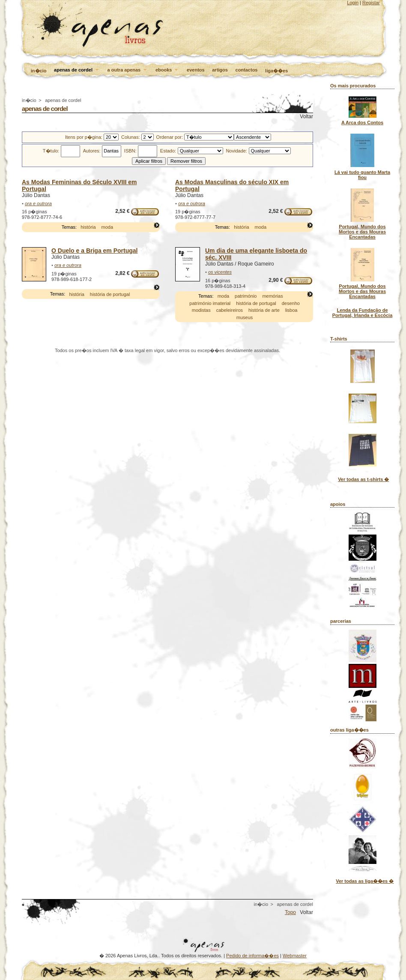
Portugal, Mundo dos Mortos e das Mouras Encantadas (362, 231)
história (88, 227)
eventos (196, 69)
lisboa (291, 310)
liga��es (276, 70)
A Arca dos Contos (362, 122)
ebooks (167, 70)
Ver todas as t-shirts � (363, 479)
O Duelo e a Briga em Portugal (94, 250)
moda (107, 227)
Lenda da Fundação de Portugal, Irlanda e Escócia (362, 313)
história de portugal (110, 294)
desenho (291, 303)
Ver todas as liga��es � (365, 881)
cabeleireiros (229, 310)
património (246, 296)
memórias (272, 296)
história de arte (264, 310)
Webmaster (295, 955)
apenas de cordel (77, 70)
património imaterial (209, 303)
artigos (220, 69)
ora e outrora (38, 203)
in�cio (39, 70)
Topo (290, 912)
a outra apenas (127, 70)
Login (352, 2)
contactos (247, 69)
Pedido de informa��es (252, 955)
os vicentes (220, 272)
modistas (201, 310)
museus (244, 317)
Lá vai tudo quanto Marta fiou (362, 175)
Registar (371, 2)
